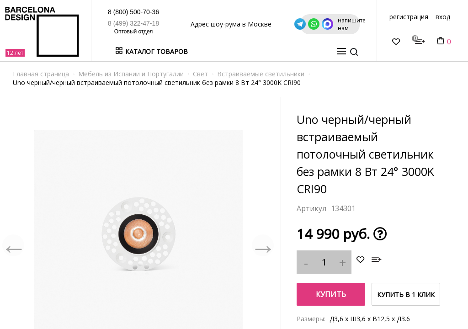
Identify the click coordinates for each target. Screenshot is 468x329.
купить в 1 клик (406, 294)
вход (443, 16)
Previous (13, 245)
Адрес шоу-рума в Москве (211, 24)
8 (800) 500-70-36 (93, 12)
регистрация (408, 16)
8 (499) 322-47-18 (93, 23)
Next (262, 245)
